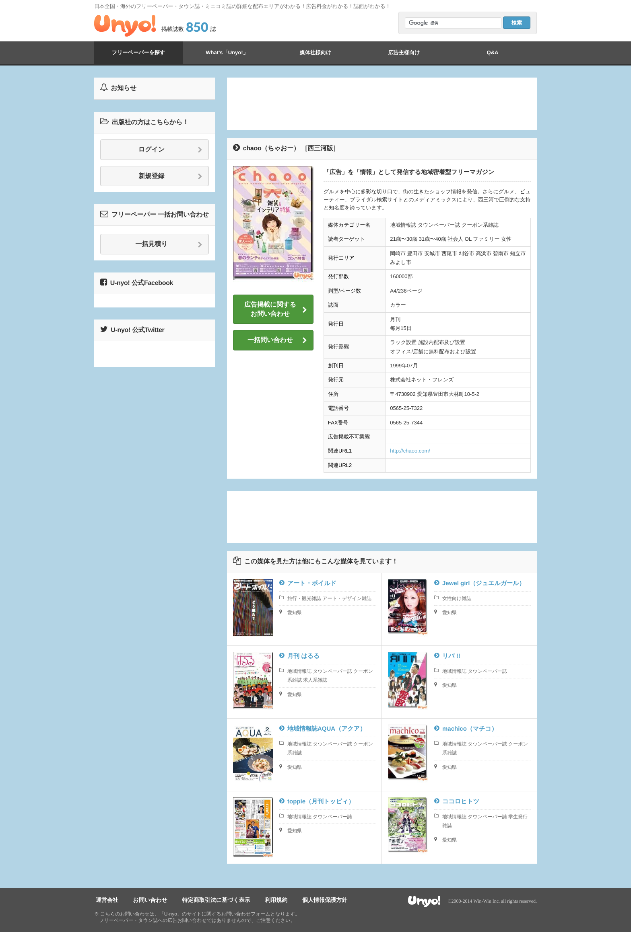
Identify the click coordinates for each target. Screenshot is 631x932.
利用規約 (265, 900)
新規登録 (171, 176)
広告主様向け (404, 52)
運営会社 (105, 900)
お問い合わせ (145, 900)
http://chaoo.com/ (410, 451)
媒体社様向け (315, 52)
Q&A (492, 52)
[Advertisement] (381, 104)
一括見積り (168, 244)
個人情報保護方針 (310, 900)
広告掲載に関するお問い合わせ (275, 309)
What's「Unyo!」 (227, 52)
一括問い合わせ (277, 340)
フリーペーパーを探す (138, 52)
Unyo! (125, 26)
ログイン (170, 150)
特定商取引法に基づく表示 (208, 900)
